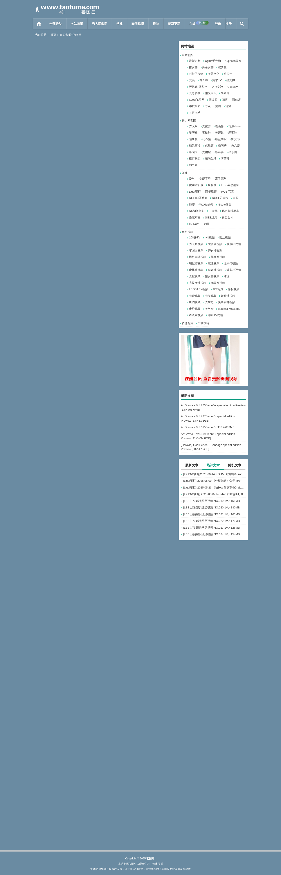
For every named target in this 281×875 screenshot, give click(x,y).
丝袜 (119, 23)
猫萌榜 (222, 145)
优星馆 (209, 145)
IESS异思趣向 (230, 185)
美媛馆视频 (218, 257)
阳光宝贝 (210, 93)
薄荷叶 (225, 158)
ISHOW (194, 223)
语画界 (219, 126)
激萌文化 (213, 73)
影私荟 (219, 152)
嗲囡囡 (193, 152)
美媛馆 (219, 132)
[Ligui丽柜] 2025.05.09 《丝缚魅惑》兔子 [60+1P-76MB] (214, 480)
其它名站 (194, 112)
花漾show (234, 126)
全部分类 (55, 23)
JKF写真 (218, 289)
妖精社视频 (228, 295)
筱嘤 (192, 204)
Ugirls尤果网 (233, 61)
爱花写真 (194, 217)
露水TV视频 (215, 315)
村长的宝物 (196, 73)
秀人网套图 (99, 23)
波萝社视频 (234, 270)
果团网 (225, 93)
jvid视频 (210, 237)
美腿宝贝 (205, 178)
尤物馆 (206, 152)
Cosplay (232, 86)
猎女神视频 (212, 276)
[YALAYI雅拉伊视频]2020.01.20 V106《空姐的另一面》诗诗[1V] (140, 379)
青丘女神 (227, 217)
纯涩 (226, 276)
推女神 (193, 67)
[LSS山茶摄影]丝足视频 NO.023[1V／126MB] (212, 527)
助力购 (193, 165)
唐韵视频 (194, 302)
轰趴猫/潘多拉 (198, 86)
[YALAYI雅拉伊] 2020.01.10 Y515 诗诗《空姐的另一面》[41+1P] (67, 467)
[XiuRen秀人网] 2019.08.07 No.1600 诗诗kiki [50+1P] (140, 556)
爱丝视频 (194, 276)
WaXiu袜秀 (206, 204)
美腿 (206, 223)
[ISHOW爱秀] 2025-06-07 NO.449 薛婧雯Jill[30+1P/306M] (214, 494)
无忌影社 (194, 93)
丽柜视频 (211, 191)
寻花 (208, 106)
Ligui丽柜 (195, 191)
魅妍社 (193, 139)
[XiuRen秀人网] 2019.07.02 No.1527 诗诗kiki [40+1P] (140, 645)
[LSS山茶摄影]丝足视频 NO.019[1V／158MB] (212, 501)
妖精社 (212, 185)
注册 (228, 23)
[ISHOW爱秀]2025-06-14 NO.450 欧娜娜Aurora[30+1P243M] (214, 474)
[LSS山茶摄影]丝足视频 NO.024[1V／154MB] (212, 534)
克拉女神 (217, 86)
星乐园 (232, 152)
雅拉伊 (228, 73)
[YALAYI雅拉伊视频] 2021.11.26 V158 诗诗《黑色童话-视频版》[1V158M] (67, 112)
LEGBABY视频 (198, 289)
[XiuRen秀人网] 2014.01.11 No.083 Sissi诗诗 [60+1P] (140, 733)
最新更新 (174, 23)
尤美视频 (210, 295)
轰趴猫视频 (196, 315)
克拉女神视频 (197, 283)
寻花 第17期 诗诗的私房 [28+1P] (60, 645)
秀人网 (193, 126)
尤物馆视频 (231, 263)
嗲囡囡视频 (196, 250)
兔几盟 (235, 145)
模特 (156, 23)
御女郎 (235, 139)
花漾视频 (213, 263)
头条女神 (208, 67)
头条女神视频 (226, 302)
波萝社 (222, 67)
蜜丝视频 (225, 237)
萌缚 (225, 99)
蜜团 (218, 106)
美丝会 (209, 308)
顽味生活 (210, 158)
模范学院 (221, 139)
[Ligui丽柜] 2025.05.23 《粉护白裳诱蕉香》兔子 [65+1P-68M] (214, 487)
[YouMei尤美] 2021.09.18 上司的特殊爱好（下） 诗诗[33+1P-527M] (140, 201)
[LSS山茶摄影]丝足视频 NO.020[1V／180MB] (212, 507)
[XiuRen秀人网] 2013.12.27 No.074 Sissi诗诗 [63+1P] (67, 822)
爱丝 (192, 178)
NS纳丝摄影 (196, 211)
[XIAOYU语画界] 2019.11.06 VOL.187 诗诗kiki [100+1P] (140, 467)
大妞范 (209, 302)
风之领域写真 (230, 211)
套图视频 (137, 23)
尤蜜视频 (194, 295)
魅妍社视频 (215, 270)
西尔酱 (236, 99)
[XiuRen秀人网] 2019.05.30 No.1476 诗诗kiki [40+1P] (67, 733)
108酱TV (194, 237)
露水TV (217, 80)
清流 (228, 106)
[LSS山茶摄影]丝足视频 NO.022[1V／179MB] (212, 520)
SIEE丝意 (211, 217)
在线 (199, 23)
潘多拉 (213, 99)
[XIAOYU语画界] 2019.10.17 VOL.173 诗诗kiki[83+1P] (67, 556)
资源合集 (187, 323)
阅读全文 (84, 121)
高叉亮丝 (221, 178)
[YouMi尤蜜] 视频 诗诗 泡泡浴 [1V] (135, 290)
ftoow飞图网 (196, 99)
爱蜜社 (232, 132)
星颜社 (193, 132)
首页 (39, 23)
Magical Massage (229, 308)
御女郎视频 (215, 250)
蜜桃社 (206, 132)
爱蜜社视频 (234, 244)
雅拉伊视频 (70, 121)
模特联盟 (194, 158)
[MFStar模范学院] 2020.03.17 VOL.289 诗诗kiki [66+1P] (67, 379)
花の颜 (206, 139)
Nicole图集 (224, 204)
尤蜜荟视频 (215, 244)
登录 (218, 23)
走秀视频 (194, 308)
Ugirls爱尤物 (213, 61)
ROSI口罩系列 (198, 198)
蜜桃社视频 (196, 270)
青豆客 (203, 80)
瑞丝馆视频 (196, 263)
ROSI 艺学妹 (220, 198)
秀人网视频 (196, 244)
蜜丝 (235, 198)
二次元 (213, 211)
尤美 (192, 80)
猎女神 (230, 80)
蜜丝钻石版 (196, 185)
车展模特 (203, 323)
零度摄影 (194, 106)
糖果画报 (194, 145)
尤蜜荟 (206, 126)
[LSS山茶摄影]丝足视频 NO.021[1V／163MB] (212, 514)
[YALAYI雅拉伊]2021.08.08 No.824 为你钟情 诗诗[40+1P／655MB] (67, 290)
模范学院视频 (197, 257)
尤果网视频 (218, 283)
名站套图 (77, 23)
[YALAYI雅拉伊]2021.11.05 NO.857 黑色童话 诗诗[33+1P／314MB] (140, 112)
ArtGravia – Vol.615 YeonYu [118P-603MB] (208, 427)
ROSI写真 (227, 191)
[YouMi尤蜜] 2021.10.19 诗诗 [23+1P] (65, 201)
